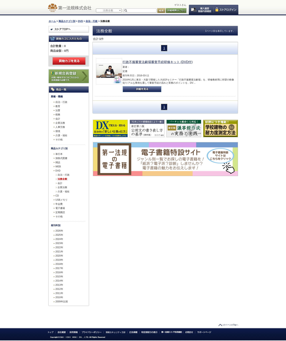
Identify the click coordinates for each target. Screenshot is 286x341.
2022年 (59, 247)
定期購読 (60, 212)
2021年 (59, 251)
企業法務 (60, 123)
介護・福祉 (61, 135)
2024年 (59, 239)
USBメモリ (61, 199)
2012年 (59, 289)
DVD (80, 21)
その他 (59, 139)
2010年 (59, 297)
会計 (57, 118)
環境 (57, 131)
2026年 (59, 230)
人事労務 (60, 127)
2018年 (59, 264)
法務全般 (62, 179)
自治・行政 (92, 21)
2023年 (59, 243)
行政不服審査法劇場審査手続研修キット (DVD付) (158, 62)
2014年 (59, 280)
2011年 (59, 293)
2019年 (59, 260)
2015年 (59, 276)
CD (57, 195)
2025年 (59, 235)
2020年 (59, 255)
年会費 (59, 204)
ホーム (52, 21)
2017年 (59, 268)
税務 (57, 114)
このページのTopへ (229, 325)
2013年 (59, 285)
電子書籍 (60, 208)
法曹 (57, 110)
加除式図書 (61, 158)
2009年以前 (61, 301)
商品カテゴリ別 (67, 21)
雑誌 (57, 162)
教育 (57, 106)
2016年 (59, 272)
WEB (58, 166)
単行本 (59, 154)
